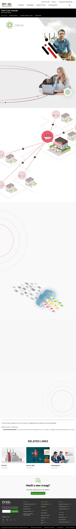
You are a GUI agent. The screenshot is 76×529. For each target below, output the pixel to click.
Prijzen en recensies (45, 515)
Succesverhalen (62, 519)
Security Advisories (27, 511)
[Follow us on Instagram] (3, 522)
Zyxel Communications (64, 522)
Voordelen (4, 15)
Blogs (42, 522)
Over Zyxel (61, 515)
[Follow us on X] (14, 520)
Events (42, 519)
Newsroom (44, 510)
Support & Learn (41, 5)
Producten (21, 5)
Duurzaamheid (62, 517)
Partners (54, 2)
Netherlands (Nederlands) (65, 2)
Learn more (4, 468)
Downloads (38, 15)
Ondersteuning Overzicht (28, 504)
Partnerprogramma (63, 506)
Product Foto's (13, 15)
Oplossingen (30, 5)
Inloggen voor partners (64, 504)
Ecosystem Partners (63, 509)
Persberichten (44, 512)
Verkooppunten (53, 5)
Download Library (27, 509)
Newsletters (43, 517)
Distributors (43, 506)
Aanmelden (14, 511)
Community (25, 506)
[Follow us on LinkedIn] (11, 520)
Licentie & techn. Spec (26, 15)
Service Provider (45, 2)
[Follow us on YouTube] (7, 520)
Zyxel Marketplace (45, 504)
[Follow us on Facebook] (3, 520)
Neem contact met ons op (38, 493)
